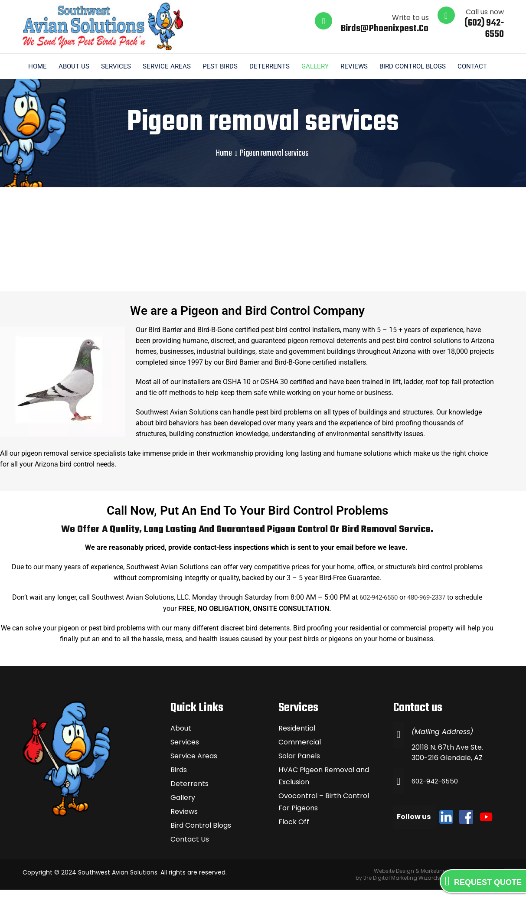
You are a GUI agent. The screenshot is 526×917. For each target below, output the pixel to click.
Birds (178, 797)
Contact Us (189, 866)
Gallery (364, 66)
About (180, 755)
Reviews (404, 66)
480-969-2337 (428, 625)
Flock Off (293, 849)
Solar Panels (299, 783)
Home (78, 66)
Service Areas (212, 66)
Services (160, 66)
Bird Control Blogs (464, 66)
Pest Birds (266, 66)
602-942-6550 (376, 625)
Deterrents (317, 66)
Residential (296, 755)
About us (116, 66)
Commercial (299, 769)
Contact (482, 93)
